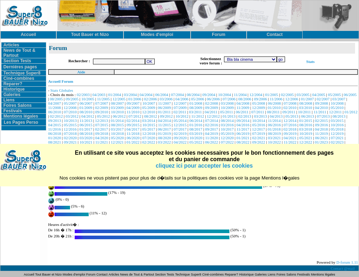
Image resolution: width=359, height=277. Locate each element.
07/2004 (177, 94)
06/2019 (243, 133)
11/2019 (321, 133)
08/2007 (117, 103)
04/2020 (101, 138)
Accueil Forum (60, 81)
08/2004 (193, 94)
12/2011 (335, 112)
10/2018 (117, 133)
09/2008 (321, 103)
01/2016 (195, 125)
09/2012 (166, 116)
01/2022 (132, 142)
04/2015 (54, 125)
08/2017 (195, 129)
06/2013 (307, 116)
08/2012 (150, 116)
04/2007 (54, 103)
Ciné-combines (18, 78)
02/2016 (211, 125)
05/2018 (337, 129)
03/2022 (164, 142)
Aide (81, 72)
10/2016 (337, 125)
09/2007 (133, 103)
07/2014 (211, 120)
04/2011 (211, 112)
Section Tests (17, 60)
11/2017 (243, 129)
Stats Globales (61, 90)
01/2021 (243, 138)
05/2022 (195, 142)
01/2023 (321, 142)
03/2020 (85, 138)
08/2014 (227, 120)
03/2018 (305, 129)
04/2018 (321, 129)
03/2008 (227, 103)
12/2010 (148, 112)
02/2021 (258, 138)
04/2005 (318, 94)
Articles (11, 44)
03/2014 (148, 120)
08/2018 (85, 133)
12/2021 (117, 142)
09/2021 (70, 142)
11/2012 (197, 116)
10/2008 (337, 103)
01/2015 (305, 120)
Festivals (12, 110)
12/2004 (256, 94)
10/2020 (196, 138)
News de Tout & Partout (137, 274)
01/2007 (307, 99)
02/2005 (287, 94)
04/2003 (98, 94)
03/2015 (337, 120)
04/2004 (146, 94)
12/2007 (180, 103)
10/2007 (149, 103)
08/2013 (338, 116)
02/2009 (101, 107)
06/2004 (161, 94)
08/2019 (274, 133)
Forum (91, 274)
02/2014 (132, 120)
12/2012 (213, 116)
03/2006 (166, 99)
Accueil (29, 274)
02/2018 (290, 129)
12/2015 (180, 125)
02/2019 (180, 133)
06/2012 (119, 116)
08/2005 (56, 99)
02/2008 (211, 103)
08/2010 (85, 112)
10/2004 (224, 94)
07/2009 (180, 107)
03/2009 (117, 107)
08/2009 (195, 107)
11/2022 (290, 142)
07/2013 (323, 116)
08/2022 (243, 142)
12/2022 (305, 142)
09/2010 (101, 112)
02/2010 (290, 107)
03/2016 (227, 125)
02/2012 (56, 116)
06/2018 (54, 133)
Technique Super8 (21, 73)
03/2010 (305, 107)
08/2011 (273, 112)
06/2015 (85, 125)
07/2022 (227, 142)
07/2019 (258, 133)
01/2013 (229, 116)
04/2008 (243, 103)
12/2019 (337, 133)
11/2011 (319, 112)
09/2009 (211, 107)
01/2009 (85, 107)
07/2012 (135, 116)
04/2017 (132, 129)
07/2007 (101, 103)
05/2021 (305, 138)
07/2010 (70, 112)
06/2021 (321, 138)
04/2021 (290, 138)
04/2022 (180, 142)
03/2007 (338, 99)
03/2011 (195, 112)
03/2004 (130, 94)
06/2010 (54, 112)
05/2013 (291, 116)
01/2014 (117, 120)
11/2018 (133, 133)
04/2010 (321, 107)
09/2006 (260, 99)
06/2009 (164, 107)
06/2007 (85, 103)
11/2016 (54, 129)
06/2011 (242, 112)
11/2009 (243, 107)
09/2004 (208, 94)
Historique (13, 89)
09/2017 (211, 129)
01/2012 (351, 112)
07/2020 (149, 138)
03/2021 (274, 138)
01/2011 (164, 112)
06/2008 (274, 103)
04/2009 (132, 107)
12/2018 (148, 133)
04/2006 (182, 99)
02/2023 (337, 142)
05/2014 (180, 120)
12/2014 (290, 120)
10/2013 (70, 120)
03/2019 (195, 133)
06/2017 (164, 129)
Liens (8, 100)
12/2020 (227, 138)
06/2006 (213, 99)
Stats (310, 61)
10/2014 (258, 120)
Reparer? (12, 83)
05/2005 (334, 94)
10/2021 (85, 142)
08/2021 (54, 142)
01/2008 (195, 103)
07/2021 (337, 138)
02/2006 (150, 99)
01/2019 (164, 133)
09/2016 (321, 125)
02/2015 (321, 120)
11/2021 (101, 142)
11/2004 (240, 94)
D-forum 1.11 (347, 262)
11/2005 (103, 99)
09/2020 (180, 138)
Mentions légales (20, 116)
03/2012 (72, 116)
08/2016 (305, 125)
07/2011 (257, 112)
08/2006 (244, 99)
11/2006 (276, 99)
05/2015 (70, 125)
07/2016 (290, 125)
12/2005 (119, 99)
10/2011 (304, 112)
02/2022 (148, 142)
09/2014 (243, 120)
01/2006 (134, 99)
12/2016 (70, 129)
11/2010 (133, 112)
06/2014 (195, 120)
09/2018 (101, 133)
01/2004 (114, 94)
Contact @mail (343, 268)
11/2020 (211, 138)
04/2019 (211, 133)
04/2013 (276, 116)
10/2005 (87, 99)
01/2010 (274, 107)
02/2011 (179, 112)
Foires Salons (17, 105)
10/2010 (117, 112)
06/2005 (350, 94)
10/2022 (274, 142)
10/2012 (182, 116)
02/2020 (70, 138)
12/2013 (101, 120)
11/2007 (164, 103)
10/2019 (305, 133)
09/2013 (54, 120)
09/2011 (289, 112)
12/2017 (258, 129)
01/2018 (274, 129)
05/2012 (103, 116)
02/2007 (323, 99)
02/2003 (83, 94)
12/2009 (258, 107)
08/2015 (117, 125)
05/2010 (337, 107)
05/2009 (148, 107)
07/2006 (229, 99)
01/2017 (85, 129)
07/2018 (70, 133)
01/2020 (54, 138)
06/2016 (274, 125)
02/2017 (101, 129)
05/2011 (226, 112)
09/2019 (290, 133)
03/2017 (117, 129)
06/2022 (211, 142)
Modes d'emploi (74, 274)
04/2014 (164, 120)
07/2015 (101, 125)
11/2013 (85, 120)
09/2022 (258, 142)
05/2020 (117, 138)
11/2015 (164, 125)
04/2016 (243, 125)
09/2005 (72, 99)
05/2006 (197, 99)
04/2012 (87, 116)
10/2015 (149, 125)
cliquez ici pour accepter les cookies (204, 166)
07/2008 (290, 103)
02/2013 (244, 116)
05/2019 (227, 133)
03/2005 (303, 94)
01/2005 (271, 94)
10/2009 (227, 107)
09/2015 (133, 125)
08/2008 (305, 103)
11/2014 (274, 120)
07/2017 (180, 129)
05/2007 (70, 103)
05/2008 (258, 103)
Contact (102, 274)
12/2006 (291, 99)
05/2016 (258, 125)
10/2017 (227, 129)
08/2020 (164, 138)
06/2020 (133, 138)
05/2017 (148, 129)
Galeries (11, 94)
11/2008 (54, 107)
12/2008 (70, 107)
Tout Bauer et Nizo (48, 274)
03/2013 (260, 116)
